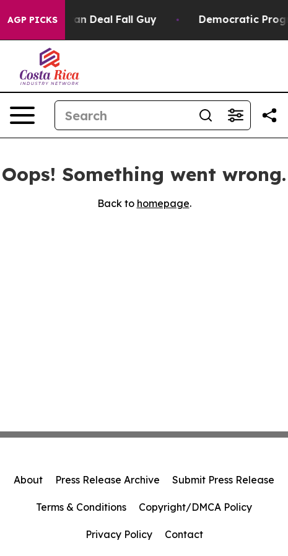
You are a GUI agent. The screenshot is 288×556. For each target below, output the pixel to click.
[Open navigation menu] (22, 115)
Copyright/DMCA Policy (195, 507)
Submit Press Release (223, 480)
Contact (184, 534)
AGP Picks (32, 19)
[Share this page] (269, 115)
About (28, 480)
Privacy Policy (118, 534)
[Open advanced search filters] (235, 115)
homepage (163, 203)
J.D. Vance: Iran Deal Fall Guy (87, 19)
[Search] (123, 115)
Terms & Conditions (81, 507)
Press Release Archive (107, 480)
